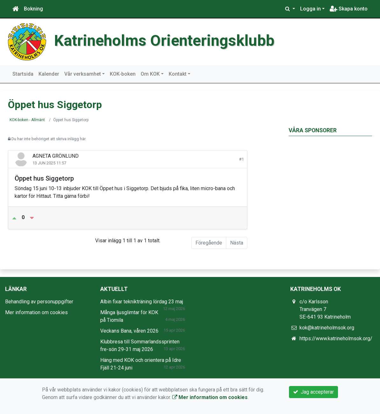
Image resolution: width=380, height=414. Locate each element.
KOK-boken (123, 74)
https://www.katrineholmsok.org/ (335, 338)
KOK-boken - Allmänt (27, 120)
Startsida (22, 74)
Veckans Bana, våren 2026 (129, 331)
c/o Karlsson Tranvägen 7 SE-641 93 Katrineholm (325, 309)
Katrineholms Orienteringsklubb (164, 41)
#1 (241, 159)
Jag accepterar (313, 392)
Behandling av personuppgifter (39, 302)
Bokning (33, 9)
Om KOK (150, 74)
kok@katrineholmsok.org (326, 328)
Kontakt (177, 74)
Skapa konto (349, 9)
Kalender (49, 74)
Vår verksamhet (82, 74)
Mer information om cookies (36, 312)
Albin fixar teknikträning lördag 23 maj (141, 302)
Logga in (310, 9)
